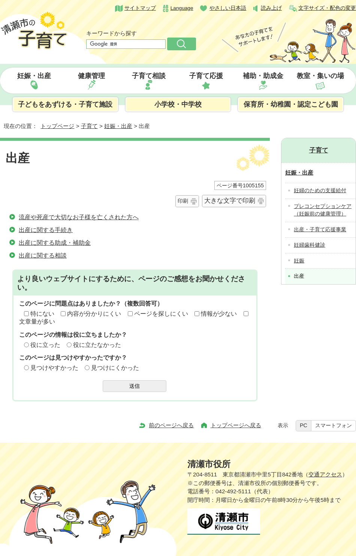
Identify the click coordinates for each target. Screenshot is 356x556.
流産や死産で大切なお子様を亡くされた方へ (79, 217)
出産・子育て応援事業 (320, 229)
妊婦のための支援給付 (320, 190)
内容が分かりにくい (94, 313)
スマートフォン (333, 425)
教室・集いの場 (320, 76)
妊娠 (299, 261)
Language (182, 8)
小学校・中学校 (178, 104)
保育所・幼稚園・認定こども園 (291, 104)
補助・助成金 (263, 76)
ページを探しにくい (161, 313)
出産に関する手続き (46, 230)
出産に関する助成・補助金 (55, 243)
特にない (42, 313)
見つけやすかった (54, 368)
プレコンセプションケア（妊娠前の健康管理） (323, 210)
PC (303, 425)
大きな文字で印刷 (229, 200)
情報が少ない (219, 313)
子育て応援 (206, 76)
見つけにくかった (115, 368)
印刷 (183, 201)
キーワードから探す (111, 33)
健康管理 (91, 76)
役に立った (45, 345)
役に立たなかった (97, 345)
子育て (89, 126)
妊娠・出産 (34, 76)
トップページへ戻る (236, 425)
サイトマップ (140, 8)
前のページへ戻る (171, 425)
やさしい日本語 (227, 8)
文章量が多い (37, 321)
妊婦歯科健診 (309, 245)
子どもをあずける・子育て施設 (65, 104)
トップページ (57, 126)
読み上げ (271, 8)
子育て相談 (149, 76)
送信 (134, 386)
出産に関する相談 (43, 255)
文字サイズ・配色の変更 (327, 8)
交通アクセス (325, 474)
